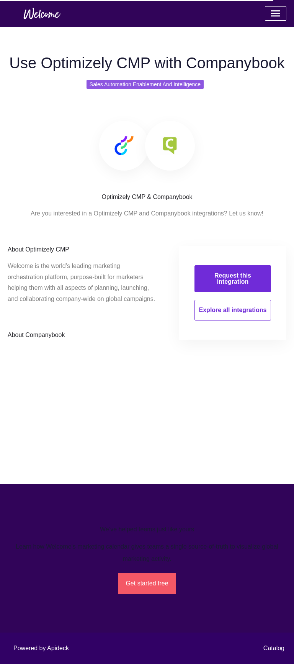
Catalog (273, 648)
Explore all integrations (233, 310)
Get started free (147, 583)
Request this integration (232, 278)
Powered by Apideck (41, 648)
